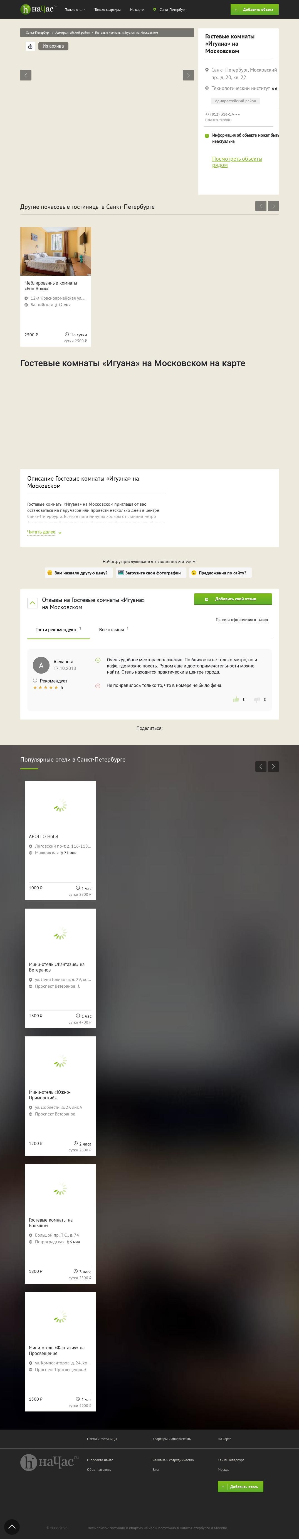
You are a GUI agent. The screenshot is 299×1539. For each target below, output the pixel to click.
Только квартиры (108, 9)
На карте (137, 9)
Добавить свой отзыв (230, 598)
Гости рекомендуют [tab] (58, 629)
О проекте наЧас (100, 1460)
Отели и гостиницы (102, 1439)
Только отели (75, 9)
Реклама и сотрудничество (173, 1460)
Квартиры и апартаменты (172, 1439)
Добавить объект (253, 9)
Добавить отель (239, 1487)
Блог (156, 1469)
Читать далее (41, 532)
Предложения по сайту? (222, 573)
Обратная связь (99, 1469)
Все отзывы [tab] (114, 629)
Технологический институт (241, 88)
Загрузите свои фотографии (153, 573)
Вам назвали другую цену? (81, 573)
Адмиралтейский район (72, 32)
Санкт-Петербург (38, 32)
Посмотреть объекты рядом (237, 162)
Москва (223, 1469)
